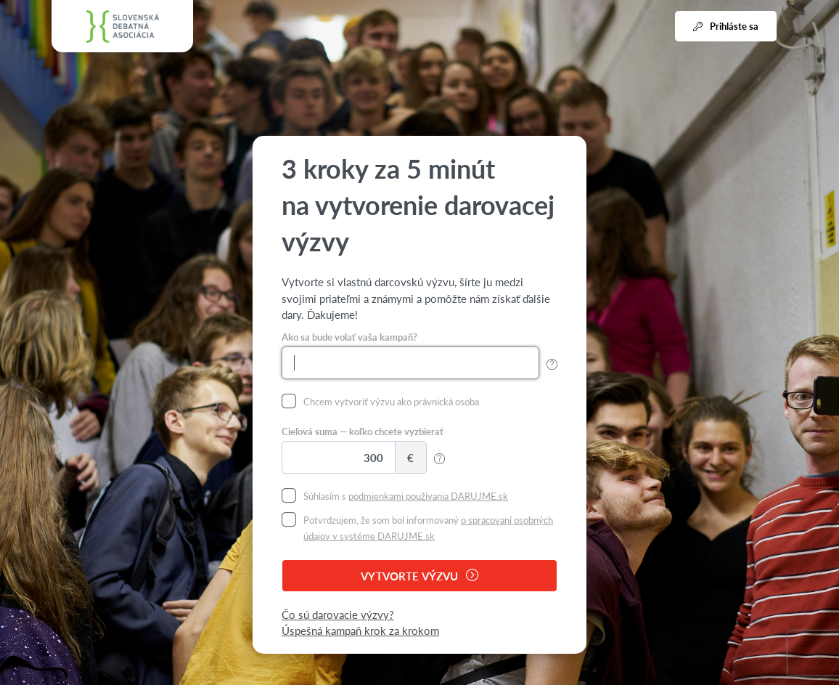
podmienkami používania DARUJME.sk (428, 496)
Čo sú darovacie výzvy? (338, 614)
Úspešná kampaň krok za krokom (360, 630)
